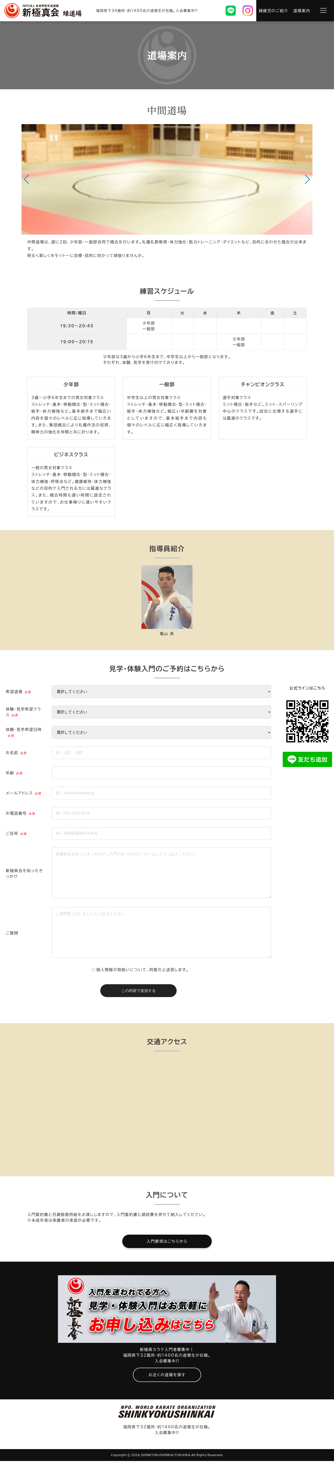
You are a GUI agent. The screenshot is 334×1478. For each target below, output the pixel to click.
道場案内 (301, 11)
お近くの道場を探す (167, 1392)
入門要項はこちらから (167, 1258)
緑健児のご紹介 (273, 11)
